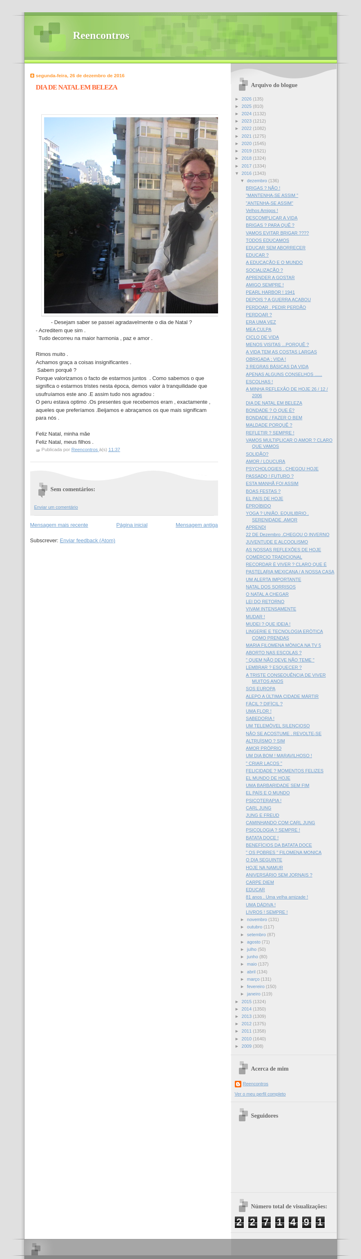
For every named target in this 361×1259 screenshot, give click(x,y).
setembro (257, 934)
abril (252, 971)
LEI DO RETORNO (265, 601)
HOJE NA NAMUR (264, 867)
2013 (247, 1016)
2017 (247, 165)
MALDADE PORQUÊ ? (269, 425)
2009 (247, 1046)
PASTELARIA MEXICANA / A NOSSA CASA (290, 571)
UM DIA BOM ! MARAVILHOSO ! (279, 755)
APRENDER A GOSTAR (270, 277)
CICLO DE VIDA (262, 337)
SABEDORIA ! (260, 718)
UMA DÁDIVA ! (261, 904)
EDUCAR (255, 889)
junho (253, 956)
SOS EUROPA (260, 688)
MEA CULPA (258, 329)
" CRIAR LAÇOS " (264, 763)
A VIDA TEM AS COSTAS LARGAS (281, 351)
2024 (247, 113)
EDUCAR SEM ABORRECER (275, 247)
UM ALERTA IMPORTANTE (273, 579)
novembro (257, 919)
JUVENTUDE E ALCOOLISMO (277, 541)
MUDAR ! (255, 616)
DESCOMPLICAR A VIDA (271, 217)
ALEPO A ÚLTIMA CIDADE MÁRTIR (282, 696)
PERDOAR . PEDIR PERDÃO (276, 307)
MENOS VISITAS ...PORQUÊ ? (277, 344)
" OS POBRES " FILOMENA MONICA (283, 852)
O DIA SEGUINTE (264, 859)
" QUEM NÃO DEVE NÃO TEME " (280, 659)
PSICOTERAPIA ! (263, 800)
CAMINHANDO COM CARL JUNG (280, 822)
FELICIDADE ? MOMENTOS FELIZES (284, 770)
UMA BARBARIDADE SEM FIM (277, 785)
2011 (247, 1031)
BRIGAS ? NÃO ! (263, 188)
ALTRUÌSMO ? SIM (265, 740)
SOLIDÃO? (257, 454)
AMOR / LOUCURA (265, 461)
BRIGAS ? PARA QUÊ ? (270, 225)
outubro (255, 926)
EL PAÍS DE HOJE (264, 498)
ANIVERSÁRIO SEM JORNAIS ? (279, 874)
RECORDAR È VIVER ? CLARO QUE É (286, 564)
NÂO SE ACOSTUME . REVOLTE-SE (283, 733)
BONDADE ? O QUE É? (270, 410)
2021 (247, 136)
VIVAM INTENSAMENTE (271, 608)
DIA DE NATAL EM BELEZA (274, 402)
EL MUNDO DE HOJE (268, 778)
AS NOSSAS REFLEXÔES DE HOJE (283, 549)
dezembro (257, 180)
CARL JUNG (258, 807)
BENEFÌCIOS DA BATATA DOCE (279, 845)
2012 (247, 1023)
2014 (247, 1008)
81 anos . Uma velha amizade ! (277, 896)
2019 (247, 150)
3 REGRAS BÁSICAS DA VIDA (277, 366)
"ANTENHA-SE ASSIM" (269, 203)
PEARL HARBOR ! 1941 (270, 292)
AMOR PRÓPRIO (263, 748)
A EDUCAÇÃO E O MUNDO (274, 262)
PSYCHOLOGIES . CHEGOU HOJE (282, 468)
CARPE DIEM (260, 882)
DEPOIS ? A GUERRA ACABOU (278, 299)
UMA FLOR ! (259, 711)
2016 (247, 173)
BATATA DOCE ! (262, 837)
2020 (247, 143)
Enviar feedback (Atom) (87, 540)
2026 (247, 98)
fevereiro (256, 986)
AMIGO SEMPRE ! (265, 284)
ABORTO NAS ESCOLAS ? (274, 652)
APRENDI (256, 527)
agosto (254, 941)
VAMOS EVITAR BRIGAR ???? (277, 232)
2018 (247, 158)
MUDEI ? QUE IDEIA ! (268, 624)
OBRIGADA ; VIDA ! (266, 359)
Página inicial (132, 525)
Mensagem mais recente (59, 525)
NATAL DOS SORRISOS (271, 586)
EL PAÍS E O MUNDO (268, 792)
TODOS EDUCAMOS (267, 240)
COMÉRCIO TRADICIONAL (274, 557)
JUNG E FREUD (262, 815)
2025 (247, 106)
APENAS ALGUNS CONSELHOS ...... (284, 374)
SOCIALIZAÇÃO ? (264, 270)
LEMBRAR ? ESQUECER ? (274, 667)
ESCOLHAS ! (259, 381)
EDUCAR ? (257, 255)
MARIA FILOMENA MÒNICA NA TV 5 (283, 645)
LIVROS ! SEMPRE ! (267, 912)
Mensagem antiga (197, 525)
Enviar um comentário (56, 507)
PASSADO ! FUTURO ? (270, 476)
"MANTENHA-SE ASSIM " (272, 195)
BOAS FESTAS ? (263, 491)
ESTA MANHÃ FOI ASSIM (272, 483)
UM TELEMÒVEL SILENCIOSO (278, 725)
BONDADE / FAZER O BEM (274, 417)
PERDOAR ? (259, 314)
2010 (247, 1038)
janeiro (254, 993)
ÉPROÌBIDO (258, 505)
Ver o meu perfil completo (260, 1093)
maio (252, 964)
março (254, 979)
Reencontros (101, 35)
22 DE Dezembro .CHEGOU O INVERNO (287, 534)
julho (252, 949)
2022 (247, 128)
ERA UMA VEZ (261, 322)
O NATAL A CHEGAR (267, 594)
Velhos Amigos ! (262, 210)
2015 (247, 1001)
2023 (247, 121)
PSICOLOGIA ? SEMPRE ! (273, 829)
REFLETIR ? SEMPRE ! (270, 432)
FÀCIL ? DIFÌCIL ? (264, 703)
